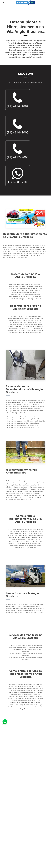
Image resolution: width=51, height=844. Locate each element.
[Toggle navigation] (4, 2)
